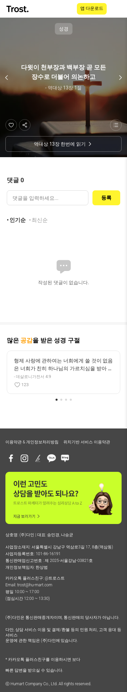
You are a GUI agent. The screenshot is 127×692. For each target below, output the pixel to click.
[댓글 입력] (47, 197)
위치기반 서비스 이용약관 (86, 442)
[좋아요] (11, 125)
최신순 (39, 220)
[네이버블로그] (65, 458)
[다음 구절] (120, 78)
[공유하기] (24, 125)
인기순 (17, 220)
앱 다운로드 (91, 8)
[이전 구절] (7, 78)
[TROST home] (18, 9)
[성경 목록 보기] (116, 125)
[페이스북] (10, 458)
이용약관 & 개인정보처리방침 (32, 442)
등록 (106, 198)
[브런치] (38, 458)
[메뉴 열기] (117, 9)
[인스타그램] (24, 458)
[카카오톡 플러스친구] (51, 458)
